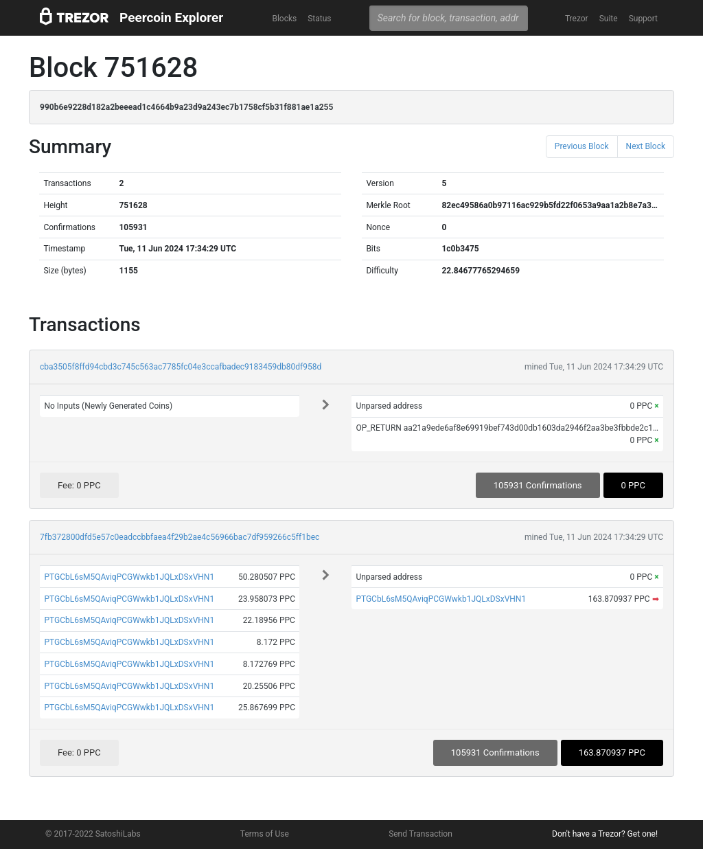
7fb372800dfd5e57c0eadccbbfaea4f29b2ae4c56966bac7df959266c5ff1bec (179, 537)
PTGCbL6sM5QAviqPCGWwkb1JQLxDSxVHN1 (129, 577)
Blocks (284, 18)
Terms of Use (264, 834)
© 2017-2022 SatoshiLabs (93, 834)
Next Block (645, 146)
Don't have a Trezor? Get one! (605, 834)
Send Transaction (420, 834)
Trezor (576, 18)
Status (319, 18)
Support (643, 18)
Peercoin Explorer (171, 17)
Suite (608, 18)
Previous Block (582, 146)
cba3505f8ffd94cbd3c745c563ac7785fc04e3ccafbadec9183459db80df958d (180, 367)
